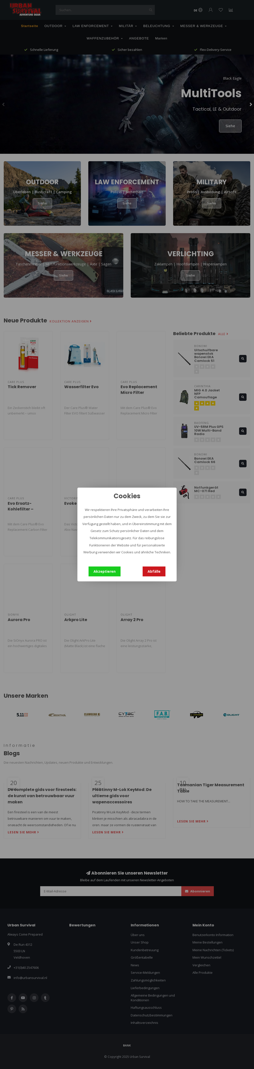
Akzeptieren (105, 571)
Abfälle (154, 571)
